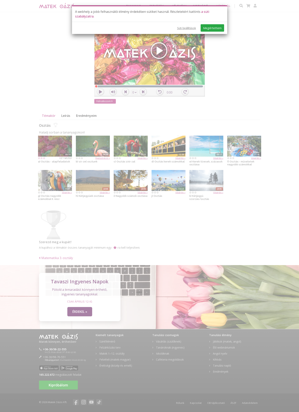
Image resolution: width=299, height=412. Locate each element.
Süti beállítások (186, 28)
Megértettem (212, 28)
